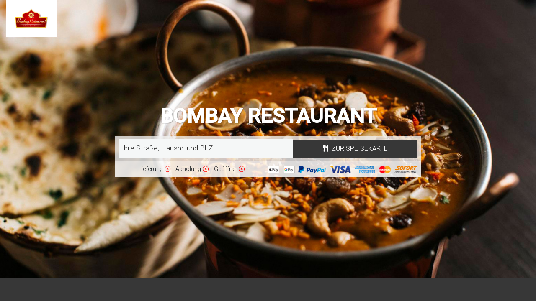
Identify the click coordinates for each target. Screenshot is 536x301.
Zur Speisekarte (355, 149)
